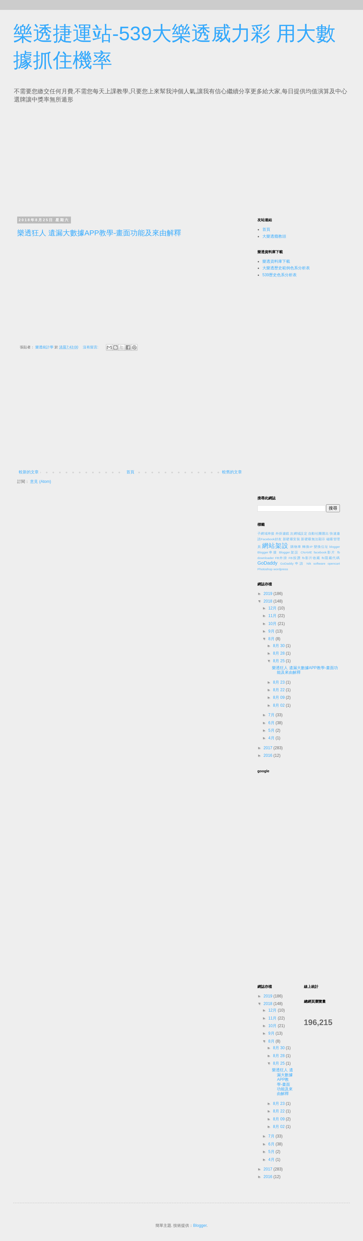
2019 (269, 593)
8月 (272, 638)
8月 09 (279, 697)
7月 (272, 715)
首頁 (130, 472)
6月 (272, 723)
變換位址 (321, 546)
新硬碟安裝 (291, 539)
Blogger (200, 1225)
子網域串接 (266, 533)
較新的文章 (29, 472)
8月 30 (279, 645)
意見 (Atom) (40, 481)
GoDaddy (267, 563)
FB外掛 (281, 558)
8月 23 (279, 682)
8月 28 (279, 653)
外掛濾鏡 (282, 533)
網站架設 (275, 545)
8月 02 (279, 705)
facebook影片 (325, 552)
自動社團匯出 (318, 533)
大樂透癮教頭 (274, 236)
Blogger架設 (289, 552)
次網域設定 (298, 533)
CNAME (306, 552)
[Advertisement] (78, 158)
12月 (273, 608)
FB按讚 (295, 558)
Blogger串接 (267, 552)
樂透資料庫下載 (276, 261)
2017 (269, 748)
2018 (269, 601)
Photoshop (265, 569)
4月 (272, 738)
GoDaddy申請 (292, 563)
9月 (272, 631)
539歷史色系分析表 (279, 275)
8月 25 (279, 661)
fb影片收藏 (311, 558)
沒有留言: (91, 347)
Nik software (316, 563)
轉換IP (307, 546)
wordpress (281, 569)
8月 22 (279, 690)
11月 (273, 615)
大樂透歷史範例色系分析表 (286, 268)
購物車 (295, 546)
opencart (334, 563)
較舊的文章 (232, 472)
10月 (273, 623)
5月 (272, 730)
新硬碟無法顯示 (313, 539)
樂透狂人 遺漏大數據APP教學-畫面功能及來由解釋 (99, 233)
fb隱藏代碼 (331, 558)
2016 (269, 755)
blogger (334, 546)
